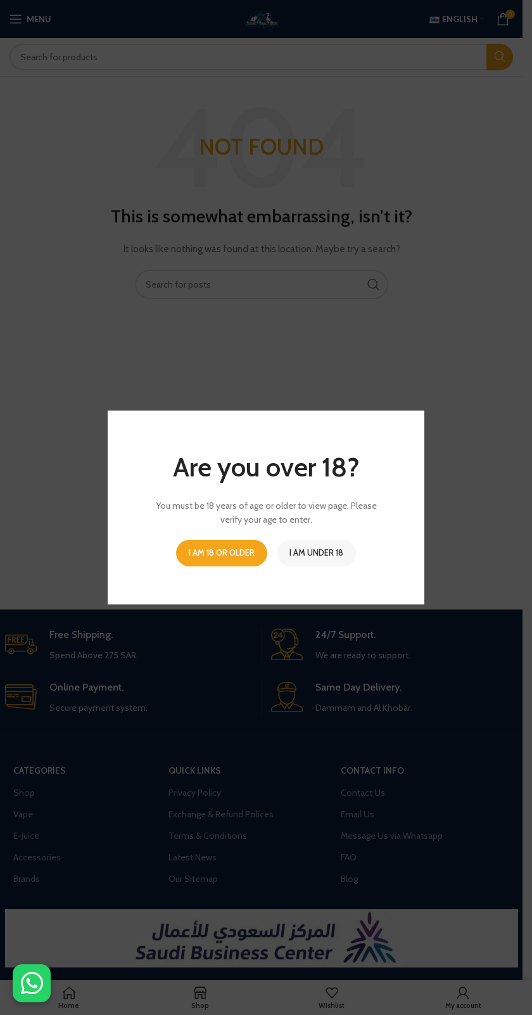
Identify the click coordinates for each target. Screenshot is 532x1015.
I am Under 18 (316, 552)
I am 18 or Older (222, 552)
